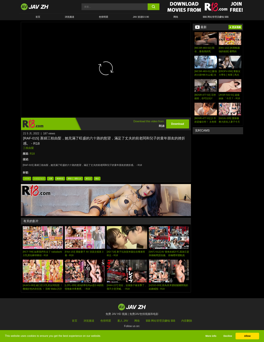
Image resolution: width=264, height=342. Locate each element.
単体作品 (60, 179)
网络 (175, 16)
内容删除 (186, 320)
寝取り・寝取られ (74, 179)
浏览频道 (69, 16)
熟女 (97, 179)
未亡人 (88, 179)
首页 (38, 16)
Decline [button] (227, 336)
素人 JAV (122, 320)
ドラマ (26, 179)
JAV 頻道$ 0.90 (141, 16)
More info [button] (210, 336)
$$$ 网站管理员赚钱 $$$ (215, 16)
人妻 (50, 179)
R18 (32, 153)
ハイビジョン (39, 179)
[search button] (153, 6)
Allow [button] (247, 336)
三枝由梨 (28, 147)
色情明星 (103, 16)
